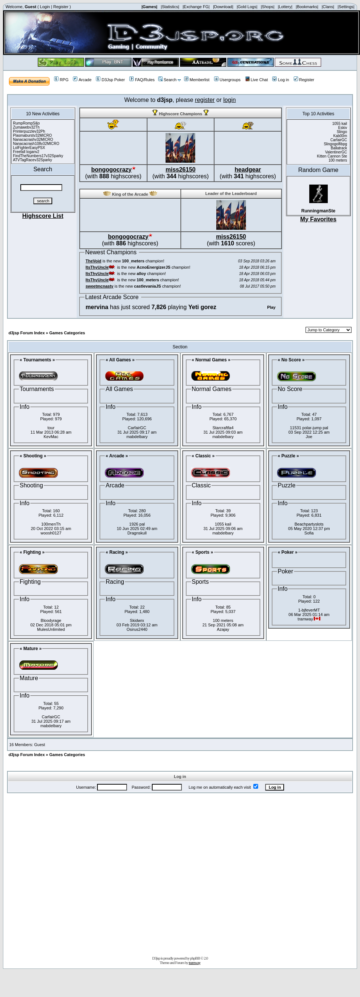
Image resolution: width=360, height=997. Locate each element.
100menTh (51, 524)
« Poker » (287, 552)
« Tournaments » (37, 359)
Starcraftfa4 (223, 427)
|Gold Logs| (247, 6)
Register (61, 6)
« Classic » (203, 455)
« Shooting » (33, 455)
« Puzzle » (288, 455)
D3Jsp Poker (110, 79)
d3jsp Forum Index (27, 333)
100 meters (223, 620)
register (204, 100)
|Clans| (327, 6)
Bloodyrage (51, 620)
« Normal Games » (211, 359)
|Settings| (345, 6)
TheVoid (93, 261)
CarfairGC (137, 427)
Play (271, 307)
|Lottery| (285, 6)
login (229, 100)
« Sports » (202, 552)
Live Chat (256, 79)
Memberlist (197, 79)
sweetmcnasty (99, 286)
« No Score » (291, 359)
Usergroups (227, 79)
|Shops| (267, 6)
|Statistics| (170, 6)
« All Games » (120, 359)
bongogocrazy (111, 169)
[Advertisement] (87, 873)
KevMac (51, 436)
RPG (61, 79)
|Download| (223, 6)
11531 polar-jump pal (309, 427)
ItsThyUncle (97, 267)
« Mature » (30, 648)
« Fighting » (32, 552)
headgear (248, 169)
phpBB (195, 958)
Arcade (82, 79)
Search (167, 79)
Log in (280, 79)
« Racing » (117, 552)
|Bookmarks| (307, 6)
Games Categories (67, 333)
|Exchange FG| (196, 6)
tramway (194, 962)
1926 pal (137, 524)
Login (45, 6)
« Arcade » (117, 455)
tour (50, 427)
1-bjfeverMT (309, 610)
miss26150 (181, 169)
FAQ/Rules (141, 79)
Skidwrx (137, 620)
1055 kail (223, 524)
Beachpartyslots (308, 524)
